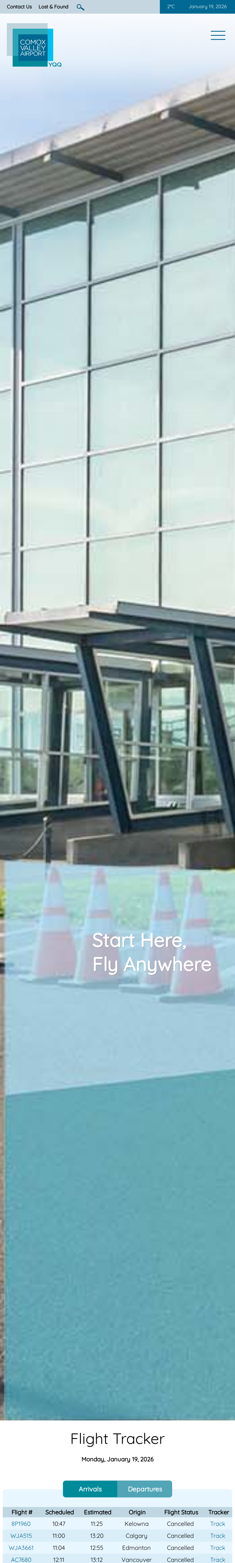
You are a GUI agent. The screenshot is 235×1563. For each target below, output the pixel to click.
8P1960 (21, 1523)
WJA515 (21, 1536)
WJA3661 (21, 1548)
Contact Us (19, 7)
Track (217, 1523)
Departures (145, 1489)
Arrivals (90, 1489)
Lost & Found (53, 7)
